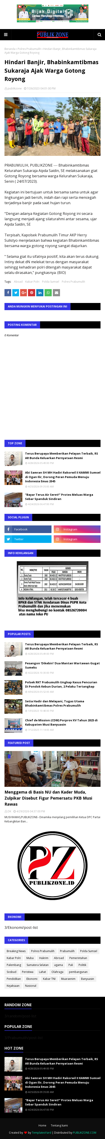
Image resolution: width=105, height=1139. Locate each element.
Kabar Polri (32, 282)
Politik (82, 965)
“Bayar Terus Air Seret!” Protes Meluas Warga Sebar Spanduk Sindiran (59, 497)
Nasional (30, 986)
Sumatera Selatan (38, 965)
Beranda (9, 49)
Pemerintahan (78, 958)
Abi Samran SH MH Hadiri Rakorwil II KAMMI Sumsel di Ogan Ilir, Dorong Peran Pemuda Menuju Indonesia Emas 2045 (63, 476)
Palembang (14, 965)
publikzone (15, 88)
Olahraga (57, 972)
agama (58, 965)
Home (42, 1125)
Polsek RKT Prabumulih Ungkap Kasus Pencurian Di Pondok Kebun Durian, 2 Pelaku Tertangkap (61, 684)
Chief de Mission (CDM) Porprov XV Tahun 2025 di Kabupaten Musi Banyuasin (61, 722)
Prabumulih (67, 951)
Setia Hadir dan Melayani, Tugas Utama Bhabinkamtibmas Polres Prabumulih (54, 703)
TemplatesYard (41, 1133)
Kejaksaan (13, 986)
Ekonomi (31, 979)
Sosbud (11, 972)
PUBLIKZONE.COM (84, 1133)
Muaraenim (68, 979)
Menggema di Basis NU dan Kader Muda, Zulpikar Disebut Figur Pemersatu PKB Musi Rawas (48, 798)
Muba (30, 958)
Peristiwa (27, 972)
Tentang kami (59, 1125)
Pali (71, 965)
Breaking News (16, 951)
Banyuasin (87, 979)
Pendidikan (14, 979)
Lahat (42, 972)
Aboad (18, 282)
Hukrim (43, 958)
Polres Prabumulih (29, 49)
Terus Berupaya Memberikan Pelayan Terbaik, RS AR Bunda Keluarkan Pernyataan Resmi (61, 455)
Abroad (59, 958)
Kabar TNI (49, 979)
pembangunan (78, 972)
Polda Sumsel (50, 282)
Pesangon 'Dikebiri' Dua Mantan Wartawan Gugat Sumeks (62, 665)
